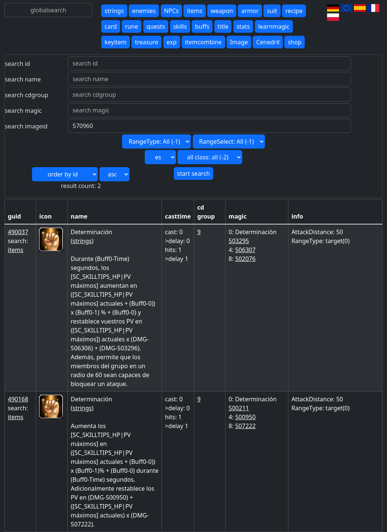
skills (180, 26)
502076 (245, 259)
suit (272, 11)
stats (243, 26)
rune (131, 26)
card (111, 26)
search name (23, 79)
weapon (222, 11)
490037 (18, 232)
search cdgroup (26, 95)
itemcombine (203, 42)
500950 (245, 417)
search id (17, 64)
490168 (18, 399)
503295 (238, 241)
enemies (144, 11)
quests (156, 26)
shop (294, 42)
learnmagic (274, 26)
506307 (245, 250)
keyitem (116, 42)
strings (114, 11)
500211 (238, 408)
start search (193, 173)
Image (239, 42)
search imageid (26, 126)
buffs (202, 26)
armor (250, 11)
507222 (245, 426)
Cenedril (267, 42)
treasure (146, 42)
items (194, 11)
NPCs (171, 11)
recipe (294, 11)
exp (172, 42)
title (223, 26)
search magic (23, 110)
